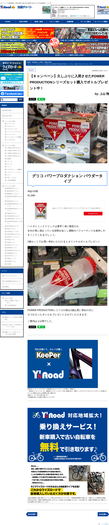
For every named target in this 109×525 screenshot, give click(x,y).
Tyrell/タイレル (11, 261)
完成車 (9, 158)
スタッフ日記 (9, 298)
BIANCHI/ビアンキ (12, 201)
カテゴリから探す (10, 145)
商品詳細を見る (92, 215)
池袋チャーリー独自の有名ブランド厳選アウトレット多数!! (19, 40)
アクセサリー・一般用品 (14, 169)
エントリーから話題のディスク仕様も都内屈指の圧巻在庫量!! (19, 55)
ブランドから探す (10, 186)
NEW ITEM (8, 110)
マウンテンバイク (12, 129)
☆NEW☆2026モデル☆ (14, 150)
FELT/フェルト (11, 229)
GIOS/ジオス (11, 239)
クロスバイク (11, 126)
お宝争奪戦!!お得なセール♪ (13, 281)
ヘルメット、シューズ (13, 172)
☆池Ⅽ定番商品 (11, 180)
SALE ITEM (8, 116)
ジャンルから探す (10, 121)
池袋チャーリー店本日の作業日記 (13, 318)
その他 (9, 264)
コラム (4, 312)
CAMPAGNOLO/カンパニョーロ (14, 205)
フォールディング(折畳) (14, 137)
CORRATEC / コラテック (14, 219)
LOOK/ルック (11, 242)
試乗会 (7, 286)
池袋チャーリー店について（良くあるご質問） (13, 333)
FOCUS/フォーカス (13, 231)
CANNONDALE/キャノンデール (14, 209)
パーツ (9, 167)
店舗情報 (70, 21)
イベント (4, 271)
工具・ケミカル (11, 177)
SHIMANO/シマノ (12, 253)
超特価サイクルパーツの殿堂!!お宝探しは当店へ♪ (70, 55)
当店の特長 (23, 21)
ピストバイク (11, 134)
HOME (7, 21)
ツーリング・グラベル (13, 131)
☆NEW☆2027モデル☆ (14, 148)
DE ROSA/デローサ (13, 226)
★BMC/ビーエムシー (13, 194)
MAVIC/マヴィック (12, 245)
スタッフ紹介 (54, 21)
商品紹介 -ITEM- (37, 62)
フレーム (9, 161)
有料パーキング (77, 16)
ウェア (9, 175)
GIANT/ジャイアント (13, 237)
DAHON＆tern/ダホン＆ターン (14, 222)
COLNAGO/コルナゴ (13, 216)
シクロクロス (11, 140)
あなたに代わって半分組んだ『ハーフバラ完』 (13, 326)
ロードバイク (11, 123)
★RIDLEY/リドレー (13, 188)
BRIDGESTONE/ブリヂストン (14, 197)
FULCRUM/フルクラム (14, 234)
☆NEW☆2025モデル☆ (14, 153)
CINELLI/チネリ (11, 213)
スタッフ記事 (6, 293)
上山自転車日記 (11, 305)
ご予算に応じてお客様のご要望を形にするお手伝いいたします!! (79, 40)
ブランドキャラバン (11, 276)
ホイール (9, 164)
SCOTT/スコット (12, 256)
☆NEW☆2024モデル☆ (14, 156)
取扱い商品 (39, 21)
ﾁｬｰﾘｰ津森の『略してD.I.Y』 (13, 301)
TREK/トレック (11, 258)
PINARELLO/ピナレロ (13, 250)
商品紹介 (4, 105)
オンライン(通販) (101, 21)
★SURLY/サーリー (12, 191)
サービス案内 (86, 21)
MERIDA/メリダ (12, 248)
